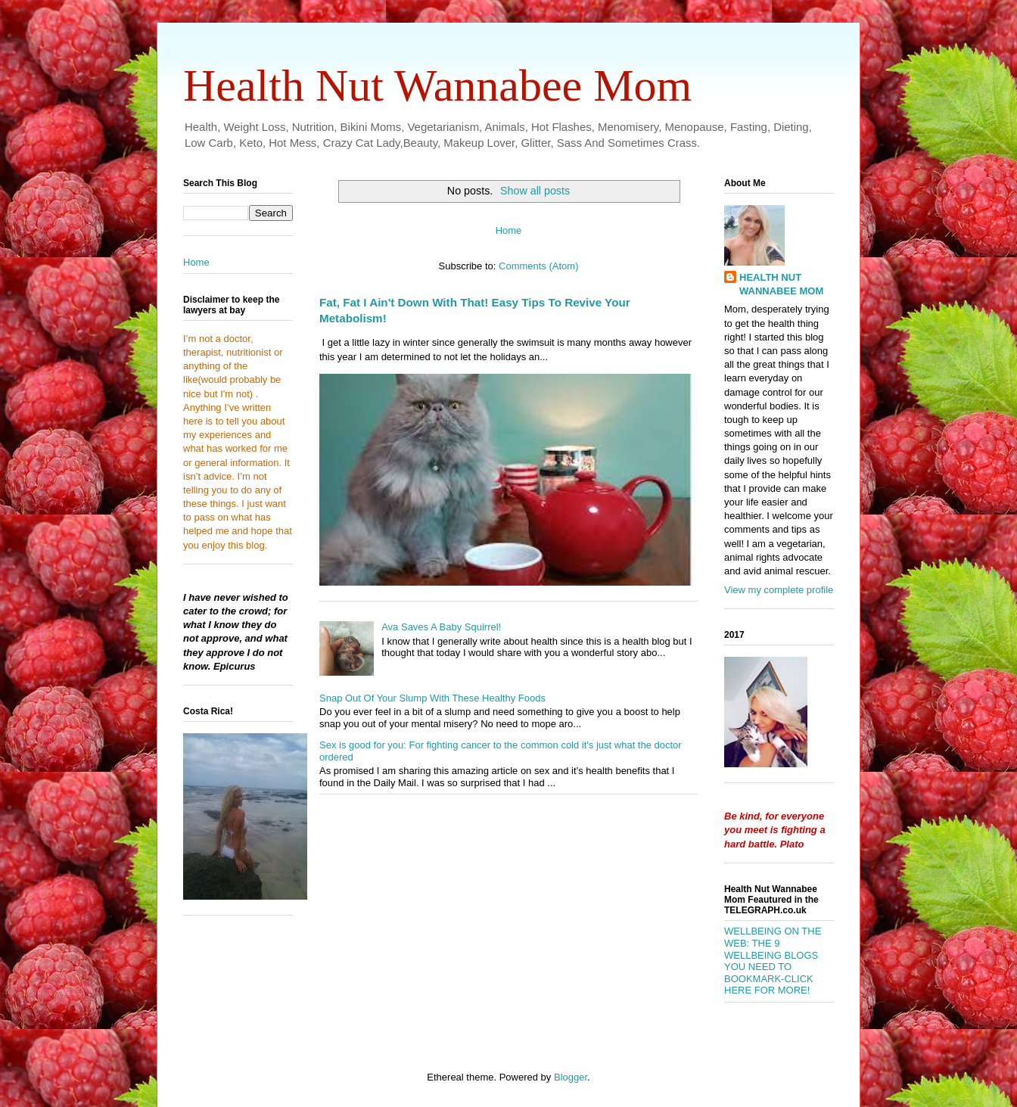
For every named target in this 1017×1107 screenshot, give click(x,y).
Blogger (570, 1077)
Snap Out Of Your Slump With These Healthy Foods (432, 698)
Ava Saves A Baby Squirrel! (441, 627)
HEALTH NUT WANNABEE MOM (781, 284)
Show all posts (535, 191)
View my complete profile (778, 589)
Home (509, 230)
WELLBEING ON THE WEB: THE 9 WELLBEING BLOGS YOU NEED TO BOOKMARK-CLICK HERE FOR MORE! (772, 960)
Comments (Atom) (538, 266)
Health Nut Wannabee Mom (437, 85)
